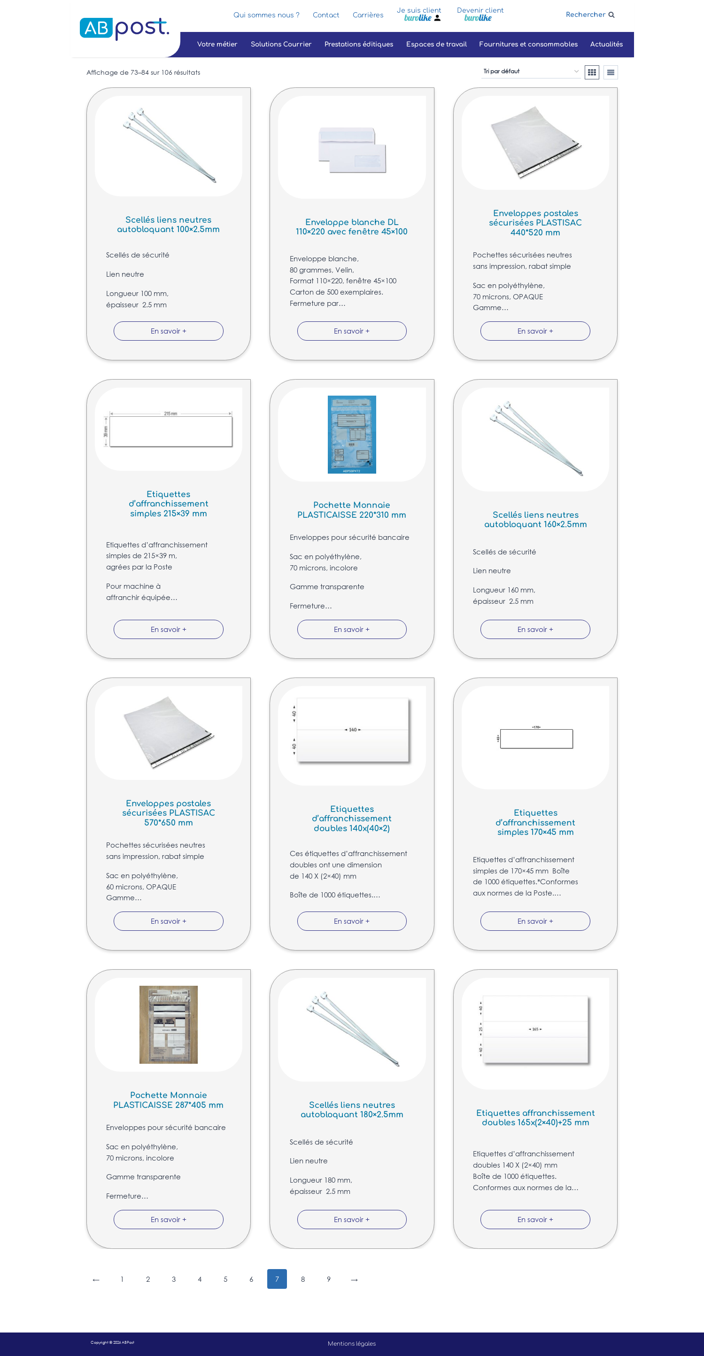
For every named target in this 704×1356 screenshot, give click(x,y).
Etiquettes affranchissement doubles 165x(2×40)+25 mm (535, 1118)
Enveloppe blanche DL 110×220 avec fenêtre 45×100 (352, 227)
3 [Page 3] (174, 1279)
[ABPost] (124, 30)
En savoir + (168, 330)
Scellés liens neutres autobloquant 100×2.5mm (168, 225)
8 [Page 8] (303, 1279)
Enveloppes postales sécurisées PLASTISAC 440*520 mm (535, 223)
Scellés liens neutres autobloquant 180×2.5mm (352, 1110)
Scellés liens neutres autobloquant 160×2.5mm (535, 520)
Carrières (368, 15)
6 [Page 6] (251, 1279)
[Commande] (531, 71)
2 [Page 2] (148, 1279)
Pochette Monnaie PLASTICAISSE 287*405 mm (168, 1100)
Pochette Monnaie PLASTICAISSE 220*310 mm (351, 510)
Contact (326, 15)
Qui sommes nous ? (266, 15)
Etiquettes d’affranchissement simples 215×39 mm (169, 504)
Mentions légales (352, 1344)
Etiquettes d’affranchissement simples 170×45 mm (535, 823)
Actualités (606, 44)
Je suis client (419, 10)
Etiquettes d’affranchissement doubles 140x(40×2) (352, 819)
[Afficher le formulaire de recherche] (590, 14)
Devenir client (480, 10)
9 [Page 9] (329, 1279)
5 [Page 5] (225, 1279)
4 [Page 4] (199, 1279)
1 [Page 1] (122, 1279)
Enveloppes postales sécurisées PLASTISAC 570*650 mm (168, 813)
